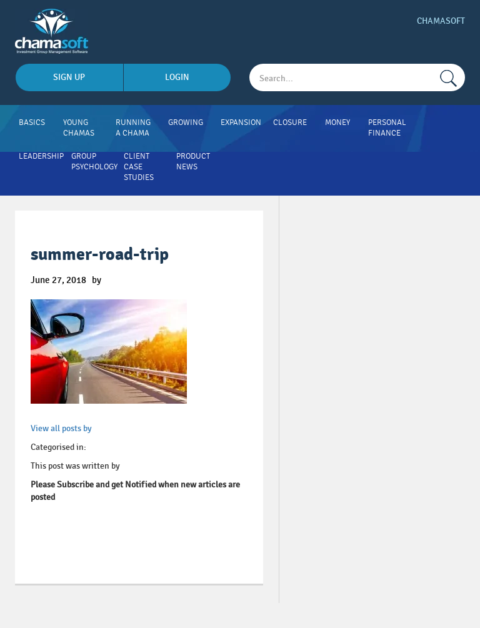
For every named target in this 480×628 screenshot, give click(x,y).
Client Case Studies (139, 167)
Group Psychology (94, 161)
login (177, 77)
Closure (290, 122)
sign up (69, 77)
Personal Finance (387, 127)
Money (337, 122)
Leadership (41, 156)
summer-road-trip (100, 255)
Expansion (241, 122)
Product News (193, 161)
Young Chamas (78, 127)
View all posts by (61, 428)
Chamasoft (441, 21)
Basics (32, 122)
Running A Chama (133, 127)
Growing (185, 122)
